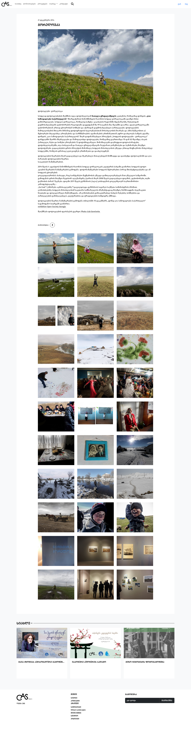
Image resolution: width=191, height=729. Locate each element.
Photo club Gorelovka (90, 211)
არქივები (75, 724)
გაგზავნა (167, 705)
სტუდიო (74, 721)
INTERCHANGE (76, 718)
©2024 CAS (21, 709)
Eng (186, 4)
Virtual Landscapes (78, 715)
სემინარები (76, 712)
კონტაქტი (75, 706)
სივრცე (74, 703)
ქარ (179, 4)
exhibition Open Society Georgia (52, 206)
